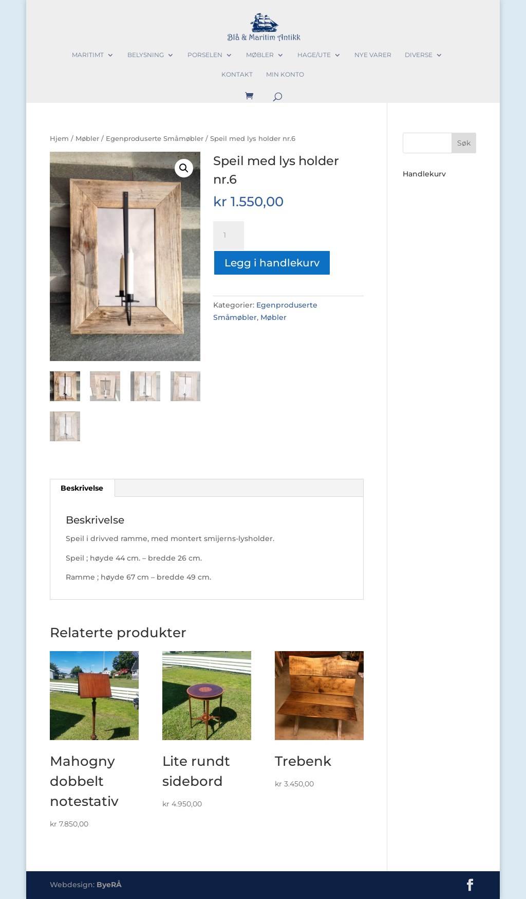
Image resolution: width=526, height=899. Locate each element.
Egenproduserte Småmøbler (154, 138)
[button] (184, 168)
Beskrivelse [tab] (82, 488)
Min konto (285, 74)
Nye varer (372, 55)
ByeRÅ (109, 884)
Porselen (204, 55)
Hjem (59, 138)
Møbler (260, 55)
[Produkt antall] (228, 235)
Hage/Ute (314, 55)
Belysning (145, 55)
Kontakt (237, 74)
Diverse (419, 55)
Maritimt (88, 55)
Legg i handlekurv (272, 263)
